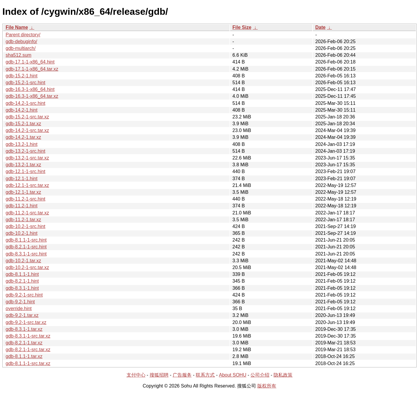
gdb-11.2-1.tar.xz (23, 219)
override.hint (19, 308)
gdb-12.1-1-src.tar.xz (27, 185)
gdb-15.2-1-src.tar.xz (27, 116)
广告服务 (182, 374)
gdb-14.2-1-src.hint (25, 103)
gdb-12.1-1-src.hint (25, 171)
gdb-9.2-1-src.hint (24, 294)
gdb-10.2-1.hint (22, 233)
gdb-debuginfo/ (21, 41)
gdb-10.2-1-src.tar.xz (27, 267)
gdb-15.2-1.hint (22, 75)
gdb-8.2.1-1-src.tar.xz (28, 349)
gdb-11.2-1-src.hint (25, 198)
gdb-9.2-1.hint (20, 301)
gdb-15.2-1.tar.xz (23, 123)
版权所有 (266, 385)
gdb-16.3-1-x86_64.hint (30, 89)
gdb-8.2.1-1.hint (22, 281)
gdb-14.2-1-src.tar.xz (27, 130)
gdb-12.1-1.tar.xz (23, 192)
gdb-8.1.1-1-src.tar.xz (28, 363)
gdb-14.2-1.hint (22, 110)
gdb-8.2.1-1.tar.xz (24, 342)
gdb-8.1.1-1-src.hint (26, 239)
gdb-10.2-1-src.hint (25, 226)
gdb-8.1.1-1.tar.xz (24, 356)
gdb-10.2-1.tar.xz (23, 260)
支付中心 (136, 374)
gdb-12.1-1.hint (22, 178)
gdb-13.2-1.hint (22, 144)
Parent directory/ (23, 34)
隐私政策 (283, 374)
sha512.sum (18, 55)
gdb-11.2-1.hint (22, 205)
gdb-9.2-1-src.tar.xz (26, 322)
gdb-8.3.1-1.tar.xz (24, 329)
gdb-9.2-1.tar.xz (22, 315)
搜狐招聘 (159, 374)
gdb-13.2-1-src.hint (25, 151)
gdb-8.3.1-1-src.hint (26, 253)
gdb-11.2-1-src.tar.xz (27, 212)
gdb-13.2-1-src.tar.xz (27, 157)
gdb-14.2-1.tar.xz (23, 137)
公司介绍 (259, 374)
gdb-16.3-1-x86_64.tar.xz (32, 96)
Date (320, 27)
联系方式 (205, 374)
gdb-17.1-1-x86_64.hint (30, 61)
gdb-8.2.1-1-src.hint (26, 246)
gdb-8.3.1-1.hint (22, 288)
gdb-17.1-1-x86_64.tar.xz (32, 68)
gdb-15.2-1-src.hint (25, 82)
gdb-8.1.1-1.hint (22, 274)
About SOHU (232, 374)
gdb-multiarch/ (20, 48)
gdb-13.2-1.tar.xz (23, 164)
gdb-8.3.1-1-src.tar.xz (28, 335)
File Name (17, 27)
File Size (241, 27)
